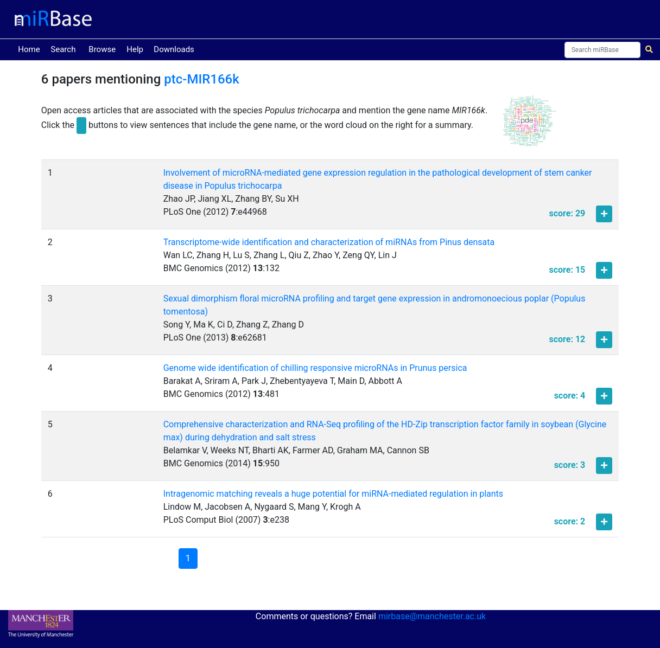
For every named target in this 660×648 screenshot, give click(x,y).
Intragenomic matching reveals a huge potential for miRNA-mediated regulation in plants (333, 494)
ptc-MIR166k (201, 79)
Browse (102, 49)
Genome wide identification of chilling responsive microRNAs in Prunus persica (315, 368)
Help (134, 49)
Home (31, 48)
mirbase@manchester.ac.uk (432, 616)
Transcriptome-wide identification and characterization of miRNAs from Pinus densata (328, 242)
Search (62, 49)
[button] (530, 125)
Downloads (174, 49)
